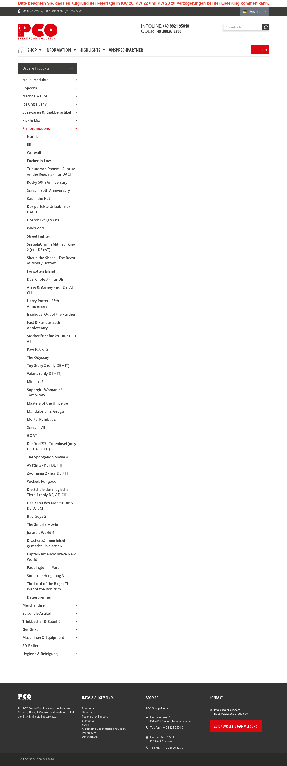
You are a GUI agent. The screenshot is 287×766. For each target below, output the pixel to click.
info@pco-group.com (227, 710)
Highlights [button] (90, 50)
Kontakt (75, 11)
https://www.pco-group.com (231, 713)
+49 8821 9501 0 (173, 727)
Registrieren (54, 11)
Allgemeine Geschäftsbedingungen (104, 729)
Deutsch (253, 11)
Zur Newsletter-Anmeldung (236, 726)
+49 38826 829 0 (173, 748)
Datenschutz (90, 737)
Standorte (88, 720)
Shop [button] (33, 50)
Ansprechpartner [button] (126, 50)
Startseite (88, 708)
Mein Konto (31, 11)
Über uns (87, 712)
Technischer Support (95, 716)
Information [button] (58, 50)
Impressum (89, 733)
